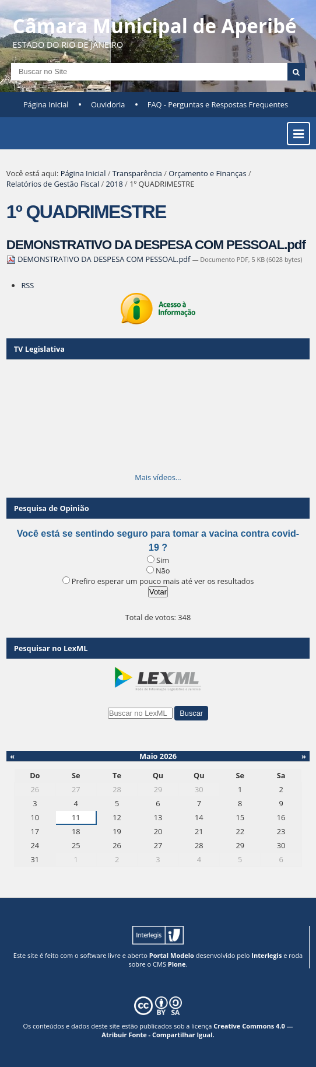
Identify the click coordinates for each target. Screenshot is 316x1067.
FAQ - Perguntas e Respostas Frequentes (218, 104)
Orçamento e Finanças (207, 173)
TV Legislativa (39, 349)
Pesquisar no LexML (51, 648)
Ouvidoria (108, 104)
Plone (177, 964)
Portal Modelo (171, 955)
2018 (114, 184)
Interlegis (266, 955)
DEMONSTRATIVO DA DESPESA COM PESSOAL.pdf (156, 244)
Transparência (137, 173)
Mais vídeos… (158, 477)
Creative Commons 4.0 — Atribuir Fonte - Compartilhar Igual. (197, 1030)
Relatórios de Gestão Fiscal (52, 184)
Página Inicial (46, 104)
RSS (27, 285)
